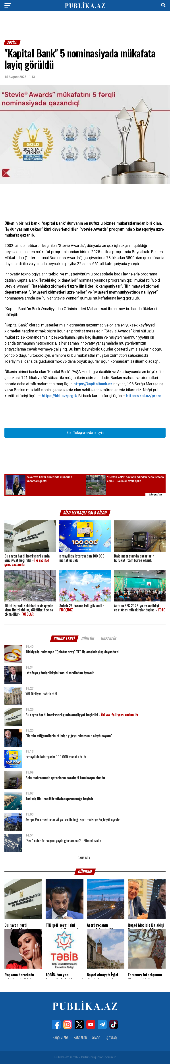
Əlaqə (96, 1037)
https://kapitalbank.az (92, 384)
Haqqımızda (60, 1037)
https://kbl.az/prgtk (59, 396)
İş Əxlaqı (112, 1037)
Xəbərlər (80, 1037)
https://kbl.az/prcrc (143, 396)
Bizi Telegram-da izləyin (85, 433)
